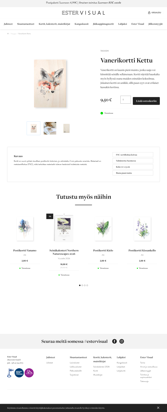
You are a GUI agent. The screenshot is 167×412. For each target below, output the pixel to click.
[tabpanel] (24, 245)
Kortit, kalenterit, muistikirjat (54, 23)
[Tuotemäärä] (125, 100)
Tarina (142, 362)
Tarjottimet (74, 374)
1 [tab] (79, 285)
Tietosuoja (144, 381)
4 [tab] (87, 285)
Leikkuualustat (75, 366)
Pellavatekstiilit (76, 370)
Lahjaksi (122, 23)
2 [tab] (82, 285)
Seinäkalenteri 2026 (101, 366)
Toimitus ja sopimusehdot (146, 376)
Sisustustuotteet (25, 23)
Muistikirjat (97, 374)
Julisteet (8, 23)
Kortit (95, 370)
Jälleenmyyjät (155, 23)
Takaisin (104, 50)
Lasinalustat (74, 362)
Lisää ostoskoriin (146, 101)
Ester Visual (137, 23)
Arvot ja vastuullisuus (148, 366)
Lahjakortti (121, 370)
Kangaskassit (82, 23)
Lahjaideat (121, 366)
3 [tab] (84, 285)
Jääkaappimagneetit (103, 23)
